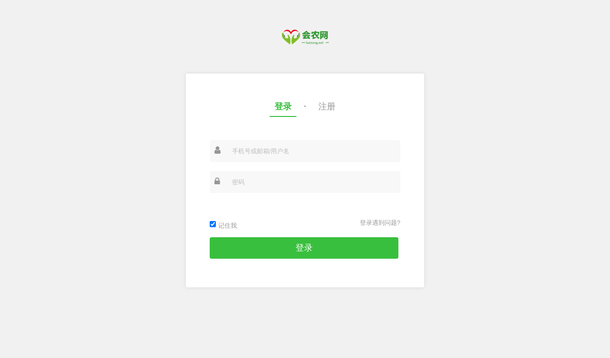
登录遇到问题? (380, 222)
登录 (283, 106)
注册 (327, 106)
